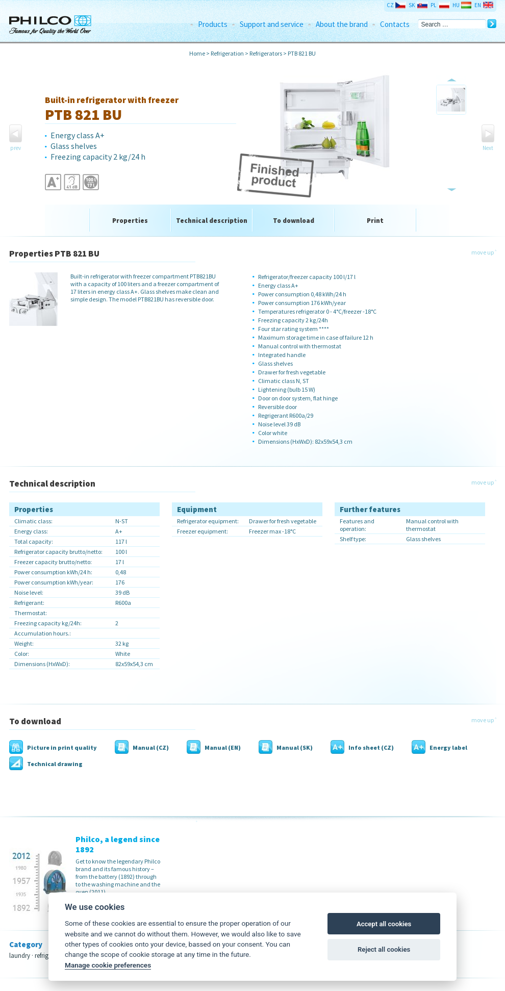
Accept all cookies (384, 924)
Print (375, 220)
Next (488, 147)
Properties (130, 220)
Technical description (211, 220)
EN (477, 5)
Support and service (272, 24)
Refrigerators (265, 53)
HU (456, 5)
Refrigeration (227, 53)
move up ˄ (483, 252)
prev (15, 147)
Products (213, 24)
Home (197, 53)
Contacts (395, 24)
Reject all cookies (384, 949)
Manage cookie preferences (108, 965)
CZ (390, 5)
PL (433, 5)
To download (293, 220)
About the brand (342, 24)
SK (412, 5)
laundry (19, 955)
